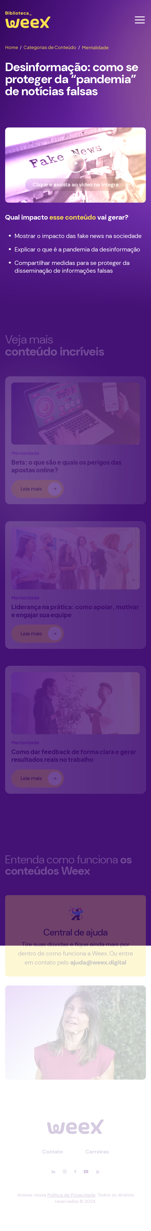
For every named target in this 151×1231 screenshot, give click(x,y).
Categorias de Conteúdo (52, 47)
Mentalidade (95, 47)
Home (13, 47)
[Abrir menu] (140, 20)
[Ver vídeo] (75, 165)
